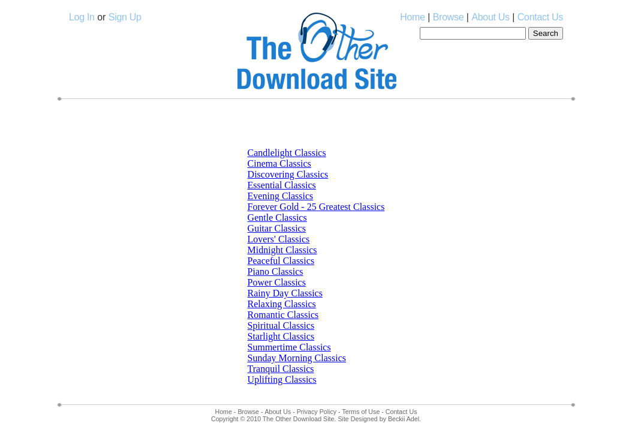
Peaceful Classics (281, 261)
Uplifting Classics (282, 379)
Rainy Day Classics (285, 293)
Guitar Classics (277, 228)
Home (412, 17)
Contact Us (540, 17)
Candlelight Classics (287, 153)
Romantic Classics (283, 315)
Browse (448, 17)
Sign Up (125, 17)
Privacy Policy (316, 411)
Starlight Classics (281, 336)
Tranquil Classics (281, 369)
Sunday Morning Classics (297, 358)
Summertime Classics (289, 347)
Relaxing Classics (282, 304)
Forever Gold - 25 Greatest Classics (316, 207)
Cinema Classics (279, 163)
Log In (82, 17)
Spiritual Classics (281, 325)
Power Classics (277, 282)
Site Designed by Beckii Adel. (379, 418)
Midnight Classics (282, 250)
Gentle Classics (277, 217)
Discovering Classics (288, 174)
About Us (490, 17)
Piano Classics (275, 271)
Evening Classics (281, 196)
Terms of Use (361, 411)
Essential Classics (282, 185)
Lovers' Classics (279, 239)
